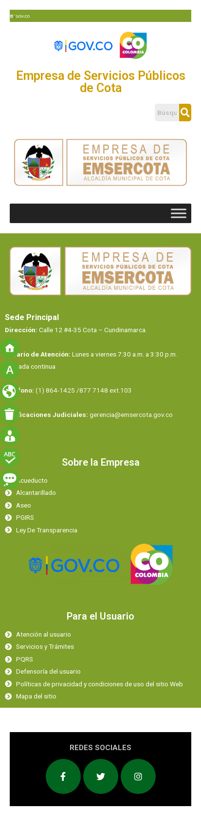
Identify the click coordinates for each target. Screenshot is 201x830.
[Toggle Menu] (178, 213)
